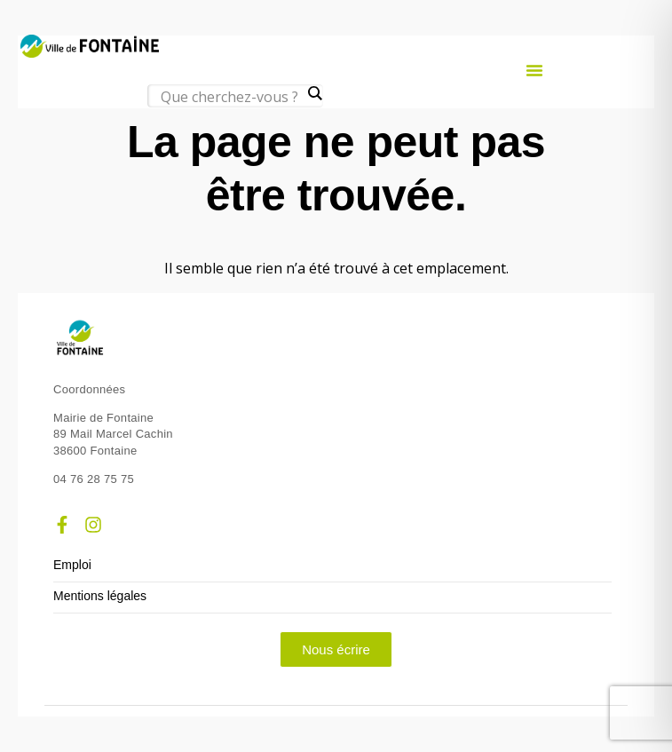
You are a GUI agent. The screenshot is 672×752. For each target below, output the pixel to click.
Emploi (72, 565)
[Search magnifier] (314, 93)
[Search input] (231, 96)
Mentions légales (99, 596)
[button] (534, 70)
